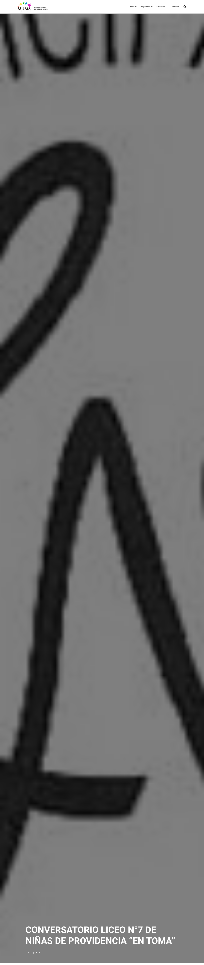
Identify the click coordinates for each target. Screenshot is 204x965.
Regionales (145, 7)
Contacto (175, 7)
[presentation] (136, 7)
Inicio (132, 7)
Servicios (160, 7)
